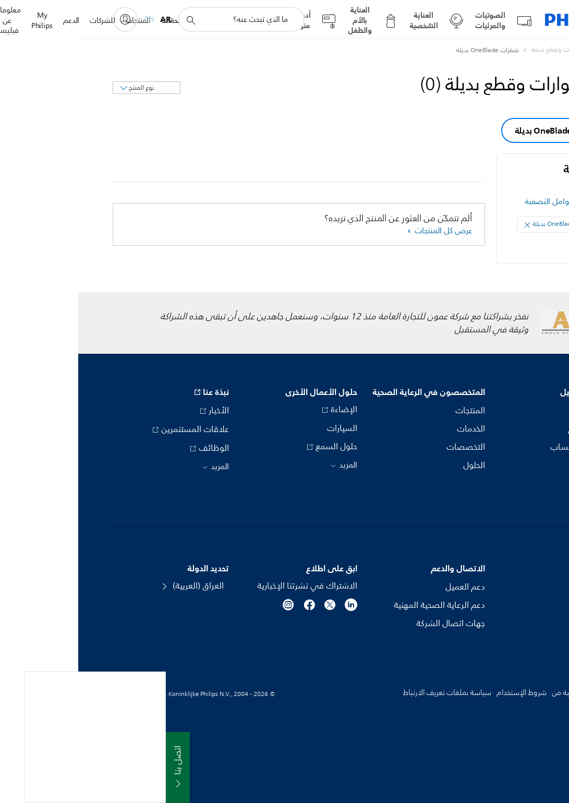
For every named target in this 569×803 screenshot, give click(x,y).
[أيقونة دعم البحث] (112, 20)
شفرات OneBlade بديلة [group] (479, 130)
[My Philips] (46, 19)
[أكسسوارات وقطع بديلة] (478, 50)
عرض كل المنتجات (364, 230)
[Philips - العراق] (525, 50)
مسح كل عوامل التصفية (485, 201)
